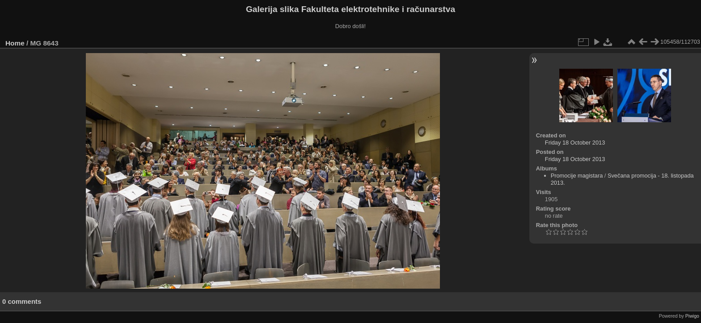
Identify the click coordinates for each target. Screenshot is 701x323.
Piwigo (692, 316)
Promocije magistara (577, 175)
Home (15, 43)
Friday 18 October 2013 (575, 142)
